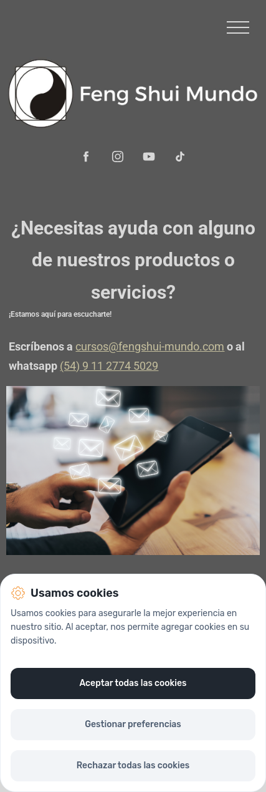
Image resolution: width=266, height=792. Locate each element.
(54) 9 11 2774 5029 (109, 365)
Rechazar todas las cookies (133, 765)
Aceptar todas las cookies (132, 683)
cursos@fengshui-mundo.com (149, 346)
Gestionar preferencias (133, 724)
